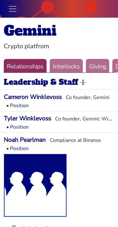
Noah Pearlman (25, 140)
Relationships (25, 66)
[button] (83, 82)
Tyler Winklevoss (27, 118)
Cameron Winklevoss (33, 97)
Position (19, 105)
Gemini (30, 30)
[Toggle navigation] (12, 9)
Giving (97, 66)
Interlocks (66, 66)
